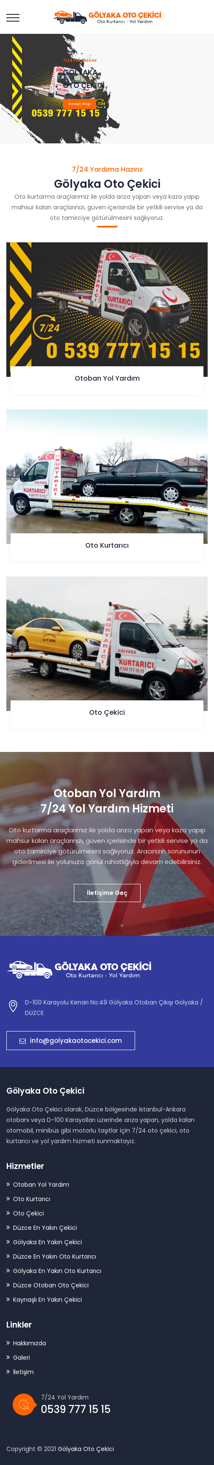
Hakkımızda (29, 1343)
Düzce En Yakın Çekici (45, 1228)
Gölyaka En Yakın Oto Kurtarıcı (57, 1271)
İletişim (23, 1372)
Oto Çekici (107, 712)
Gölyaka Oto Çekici (86, 1449)
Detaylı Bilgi (79, 104)
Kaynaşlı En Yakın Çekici (47, 1299)
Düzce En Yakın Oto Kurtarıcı (54, 1256)
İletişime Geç (107, 893)
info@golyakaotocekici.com (70, 1040)
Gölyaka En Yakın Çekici (47, 1242)
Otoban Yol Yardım (107, 378)
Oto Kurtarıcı (107, 545)
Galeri (21, 1357)
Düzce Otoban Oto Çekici (51, 1285)
